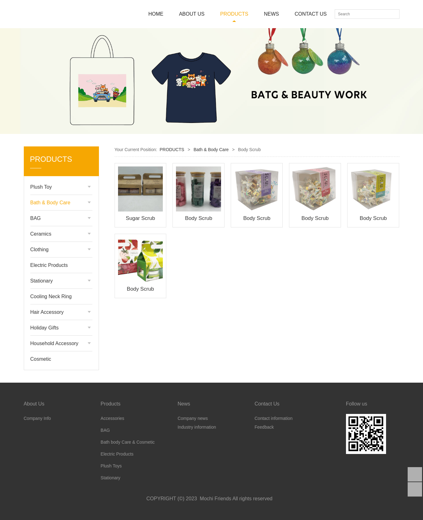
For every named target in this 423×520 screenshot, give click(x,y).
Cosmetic (40, 359)
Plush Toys (111, 465)
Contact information (273, 418)
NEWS (271, 14)
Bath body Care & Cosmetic (128, 442)
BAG (35, 218)
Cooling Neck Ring (51, 296)
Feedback (264, 427)
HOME (155, 14)
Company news (193, 418)
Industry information (197, 427)
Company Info (37, 418)
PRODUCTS (234, 14)
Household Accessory (54, 343)
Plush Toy (41, 187)
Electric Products (49, 265)
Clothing (39, 249)
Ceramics (41, 234)
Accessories (112, 418)
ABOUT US (192, 14)
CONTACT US (311, 14)
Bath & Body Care (50, 202)
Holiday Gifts (44, 327)
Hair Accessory (47, 312)
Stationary (41, 280)
